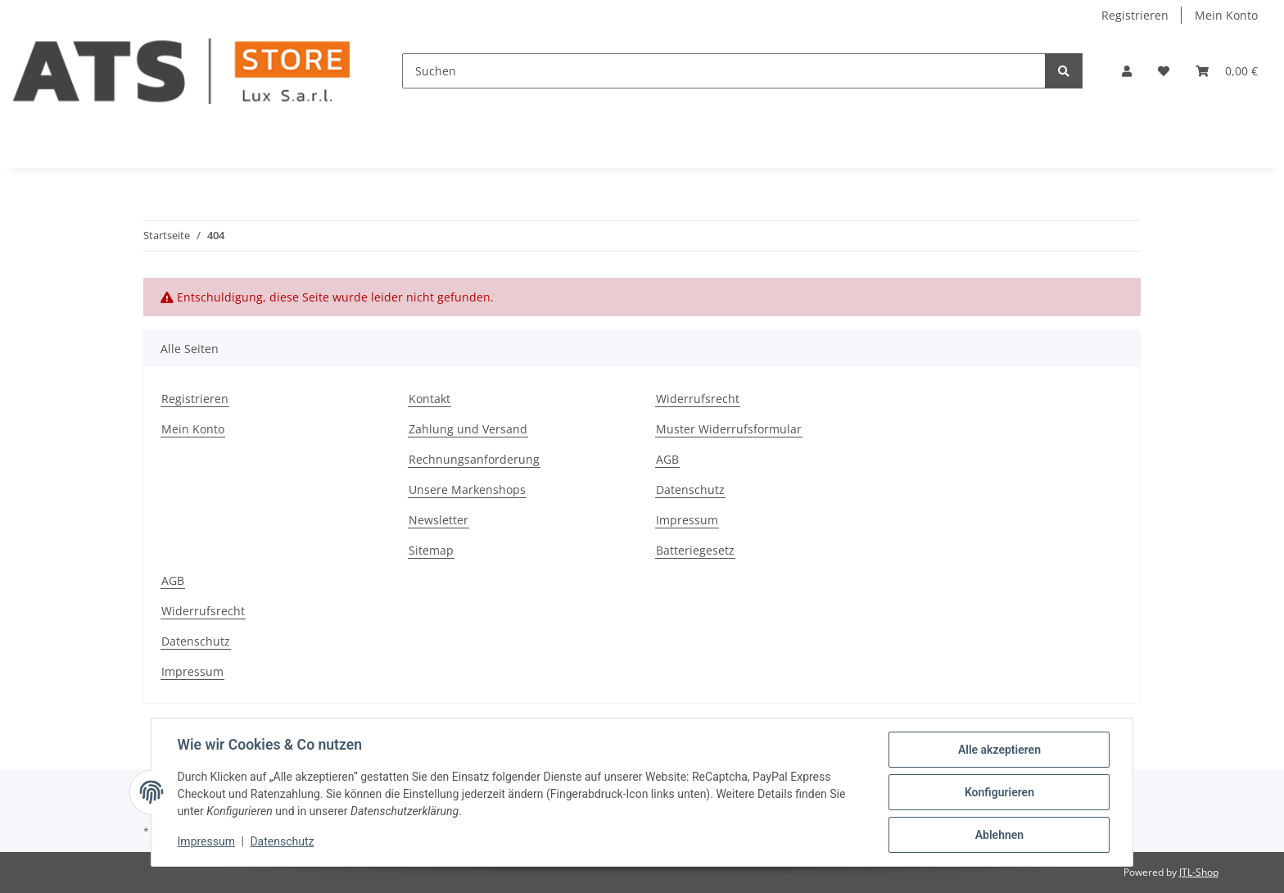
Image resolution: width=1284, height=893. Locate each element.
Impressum (687, 520)
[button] (1127, 71)
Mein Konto (1226, 15)
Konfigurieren (998, 792)
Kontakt (429, 398)
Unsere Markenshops (467, 489)
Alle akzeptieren (998, 749)
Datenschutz (690, 489)
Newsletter (438, 520)
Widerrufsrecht (697, 398)
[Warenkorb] (1226, 71)
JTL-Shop (1198, 872)
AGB (667, 459)
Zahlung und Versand (468, 429)
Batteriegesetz (695, 550)
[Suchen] (724, 70)
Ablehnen (998, 834)
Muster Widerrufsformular (729, 429)
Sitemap (431, 550)
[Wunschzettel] (1163, 71)
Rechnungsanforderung (474, 459)
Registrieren (1135, 15)
